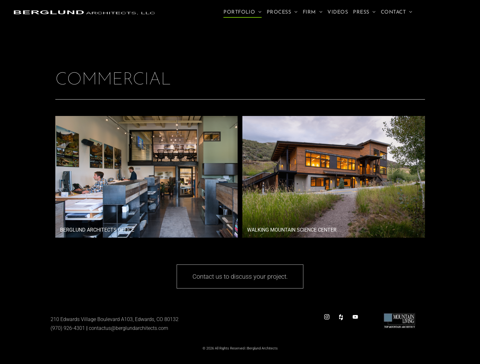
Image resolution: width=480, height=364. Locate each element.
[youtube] (355, 317)
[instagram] (326, 317)
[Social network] (341, 317)
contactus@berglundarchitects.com (128, 328)
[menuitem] (242, 12)
